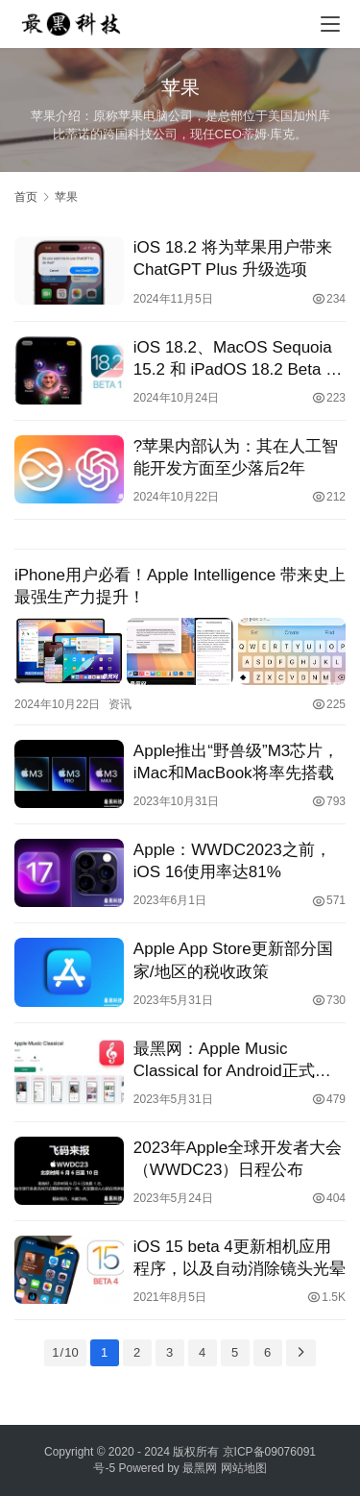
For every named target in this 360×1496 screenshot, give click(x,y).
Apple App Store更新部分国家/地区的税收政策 (233, 960)
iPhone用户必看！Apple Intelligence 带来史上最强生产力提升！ (180, 586)
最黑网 (199, 1468)
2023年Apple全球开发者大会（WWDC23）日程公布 (237, 1159)
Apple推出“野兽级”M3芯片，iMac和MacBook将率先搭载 (236, 762)
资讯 (120, 704)
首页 (25, 197)
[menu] (330, 24)
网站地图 (244, 1468)
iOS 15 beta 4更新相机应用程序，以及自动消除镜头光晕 (239, 1258)
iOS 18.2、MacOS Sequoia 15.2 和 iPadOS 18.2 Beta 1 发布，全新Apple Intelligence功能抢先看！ (238, 359)
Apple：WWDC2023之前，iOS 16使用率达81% (232, 861)
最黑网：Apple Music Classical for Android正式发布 (232, 1061)
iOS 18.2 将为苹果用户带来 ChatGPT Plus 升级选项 (232, 258)
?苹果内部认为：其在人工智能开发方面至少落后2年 (235, 457)
